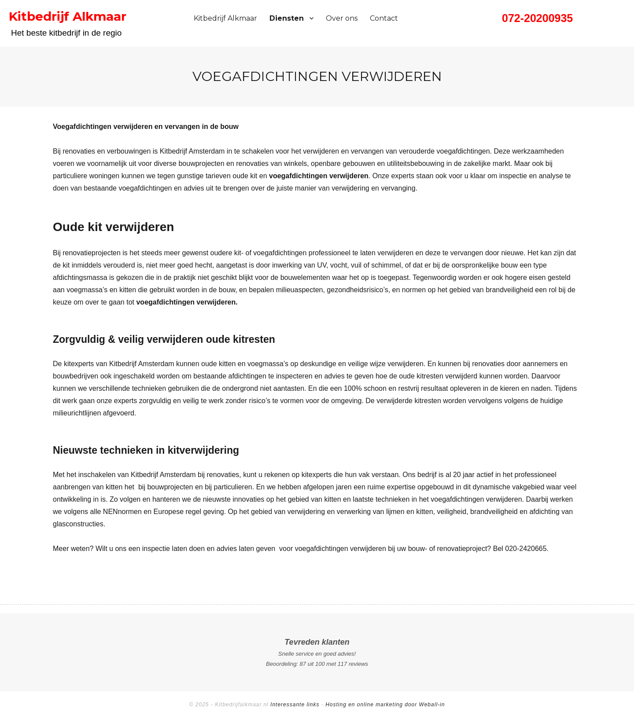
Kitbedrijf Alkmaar (225, 18)
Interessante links (294, 704)
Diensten (286, 18)
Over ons (342, 18)
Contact (384, 18)
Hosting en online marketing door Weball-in (385, 704)
